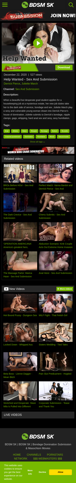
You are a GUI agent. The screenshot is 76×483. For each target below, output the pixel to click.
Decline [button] (42, 472)
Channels (34, 454)
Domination (29, 137)
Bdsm (25, 131)
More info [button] (30, 472)
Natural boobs (64, 137)
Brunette (65, 131)
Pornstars (55, 454)
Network (20, 458)
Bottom (54, 131)
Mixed (52, 137)
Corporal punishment (12, 137)
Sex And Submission (27, 89)
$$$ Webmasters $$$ (47, 458)
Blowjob (34, 131)
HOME (17, 454)
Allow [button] (60, 472)
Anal (6, 131)
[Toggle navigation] (5, 5)
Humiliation (41, 137)
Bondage (44, 131)
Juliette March (30, 83)
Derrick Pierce (12, 83)
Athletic (15, 131)
